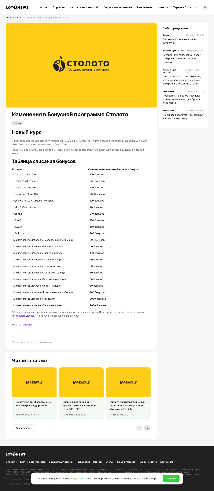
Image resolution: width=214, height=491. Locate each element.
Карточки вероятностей (84, 7)
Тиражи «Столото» (185, 7)
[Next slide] (147, 428)
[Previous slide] (139, 428)
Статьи (109, 462)
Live (45, 7)
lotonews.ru (15, 469)
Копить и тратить (22, 324)
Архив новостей (148, 462)
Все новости (23, 428)
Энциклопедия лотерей (118, 7)
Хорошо (171, 478)
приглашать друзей (23, 315)
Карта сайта (166, 462)
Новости (163, 7)
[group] (34, 393)
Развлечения (144, 7)
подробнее (77, 478)
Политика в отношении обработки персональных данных (30, 484)
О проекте (58, 7)
